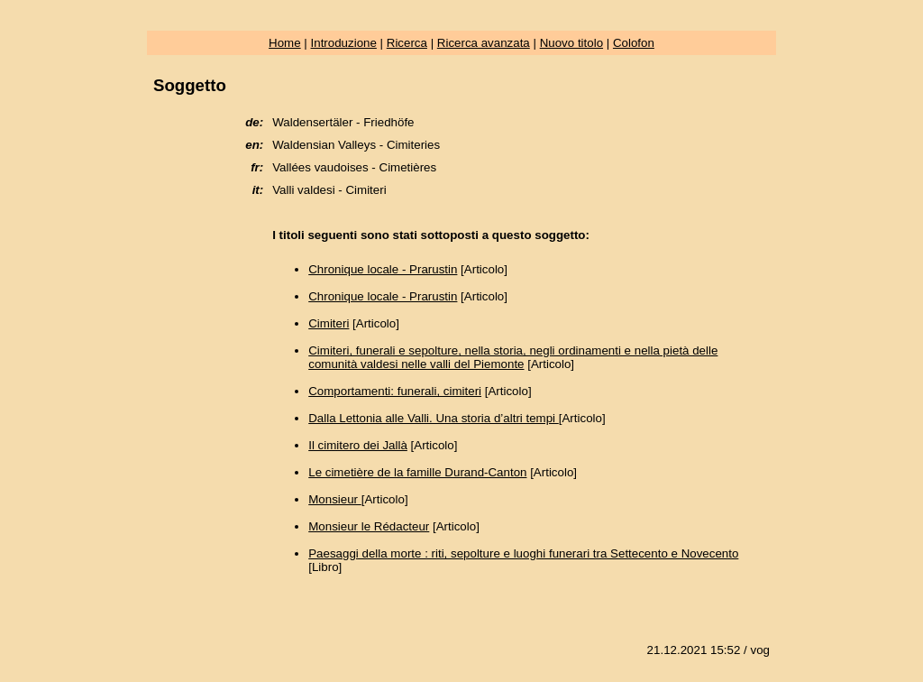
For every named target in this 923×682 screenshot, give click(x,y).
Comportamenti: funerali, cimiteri (394, 391)
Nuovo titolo (571, 43)
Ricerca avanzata (483, 43)
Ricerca (407, 43)
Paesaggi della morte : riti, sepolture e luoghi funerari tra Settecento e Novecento (523, 553)
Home (285, 43)
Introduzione (344, 43)
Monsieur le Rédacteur (368, 526)
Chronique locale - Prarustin (382, 269)
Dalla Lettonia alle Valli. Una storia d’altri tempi (433, 418)
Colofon (633, 43)
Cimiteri (328, 323)
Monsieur (334, 499)
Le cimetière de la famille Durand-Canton (417, 472)
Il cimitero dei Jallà (357, 445)
